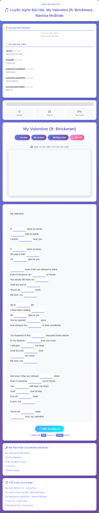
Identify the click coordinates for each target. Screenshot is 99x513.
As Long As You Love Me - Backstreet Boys (25, 492)
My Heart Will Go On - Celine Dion (21, 488)
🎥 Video (58, 138)
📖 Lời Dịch (39, 138)
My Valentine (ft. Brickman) (17, 453)
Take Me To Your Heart (14, 54)
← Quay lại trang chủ (49, 4)
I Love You (10, 466)
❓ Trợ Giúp (22, 138)
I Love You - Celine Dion (16, 501)
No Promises (10, 72)
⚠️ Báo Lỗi (77, 137)
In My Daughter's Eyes (15, 462)
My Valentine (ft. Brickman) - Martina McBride (26, 496)
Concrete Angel (12, 470)
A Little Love (10, 63)
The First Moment (13, 457)
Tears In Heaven (12, 81)
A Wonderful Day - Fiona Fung (19, 505)
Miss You (9, 90)
